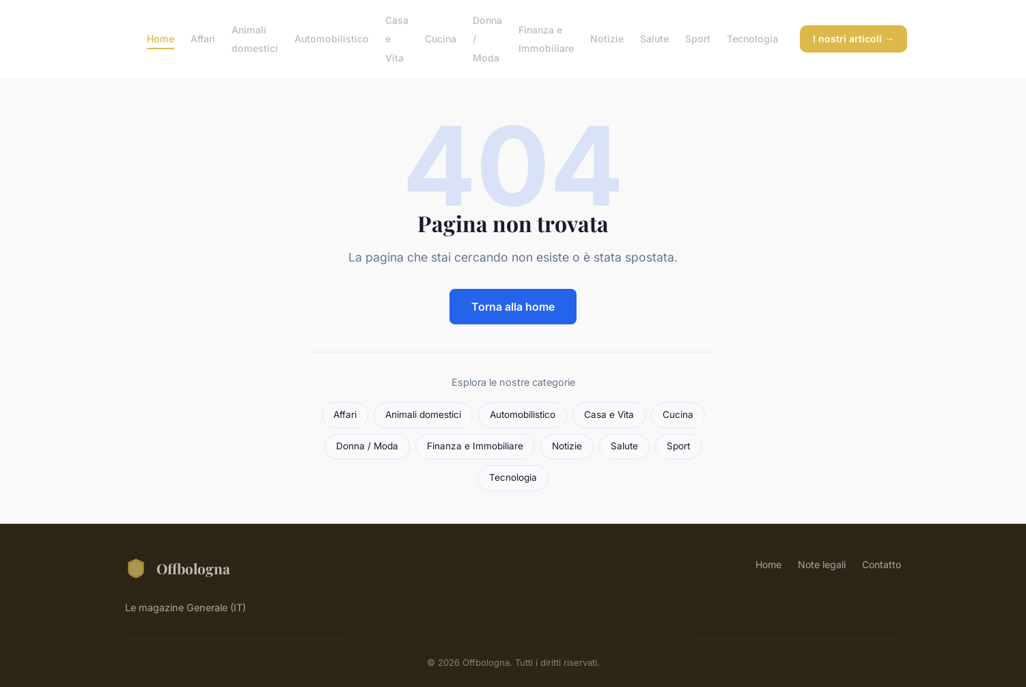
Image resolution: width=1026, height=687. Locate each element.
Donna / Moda (367, 445)
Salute (654, 38)
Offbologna (177, 568)
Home (160, 38)
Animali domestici (255, 39)
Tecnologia (752, 38)
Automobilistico (331, 38)
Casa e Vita (609, 414)
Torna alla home (513, 306)
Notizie (607, 38)
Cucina (440, 38)
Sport (697, 38)
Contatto (881, 564)
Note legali (822, 564)
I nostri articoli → (853, 38)
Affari (203, 38)
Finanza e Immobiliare (546, 39)
